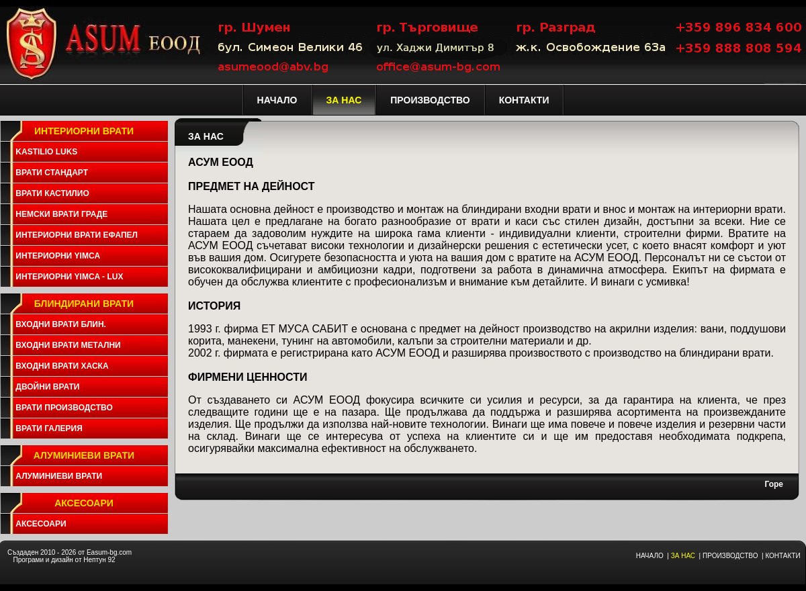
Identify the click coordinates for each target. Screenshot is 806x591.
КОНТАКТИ (782, 555)
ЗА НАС (683, 555)
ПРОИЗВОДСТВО (730, 555)
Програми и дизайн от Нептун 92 (64, 559)
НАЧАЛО (650, 555)
